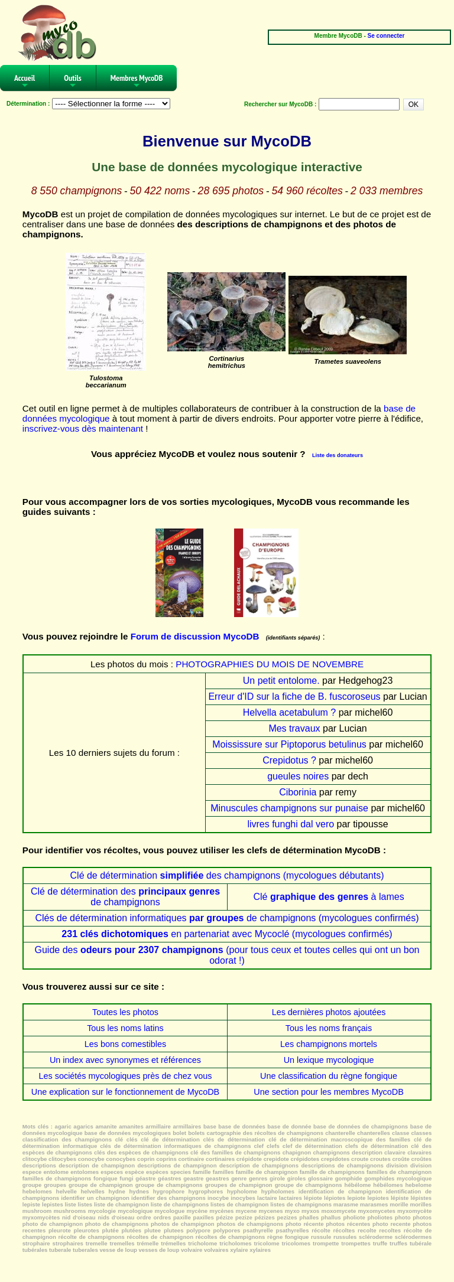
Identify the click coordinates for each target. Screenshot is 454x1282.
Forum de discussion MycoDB (195, 636)
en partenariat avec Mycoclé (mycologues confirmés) (226, 934)
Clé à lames (328, 897)
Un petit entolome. (281, 681)
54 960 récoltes (306, 191)
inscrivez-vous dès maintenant (82, 428)
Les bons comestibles (125, 1044)
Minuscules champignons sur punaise (289, 808)
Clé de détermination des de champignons (125, 896)
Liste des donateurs (337, 455)
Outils (73, 82)
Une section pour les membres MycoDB (329, 1092)
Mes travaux (294, 728)
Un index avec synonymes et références (125, 1060)
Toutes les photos (125, 1012)
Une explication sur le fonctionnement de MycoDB (125, 1092)
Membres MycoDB (137, 82)
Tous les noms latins (125, 1028)
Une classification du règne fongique (328, 1076)
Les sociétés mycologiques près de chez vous (125, 1076)
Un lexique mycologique (329, 1060)
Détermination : (28, 103)
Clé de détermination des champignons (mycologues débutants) (227, 875)
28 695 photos (231, 191)
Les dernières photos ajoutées (329, 1012)
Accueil (24, 82)
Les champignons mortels (328, 1044)
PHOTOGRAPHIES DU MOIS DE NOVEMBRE (270, 664)
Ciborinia (297, 792)
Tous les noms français (329, 1028)
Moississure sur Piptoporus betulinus (289, 744)
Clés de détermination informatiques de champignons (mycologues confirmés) (227, 918)
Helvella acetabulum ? (289, 712)
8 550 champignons (76, 191)
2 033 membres (387, 191)
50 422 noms (160, 191)
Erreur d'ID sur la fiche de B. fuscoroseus (294, 696)
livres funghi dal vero (290, 824)
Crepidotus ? (289, 760)
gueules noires (298, 776)
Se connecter (386, 35)
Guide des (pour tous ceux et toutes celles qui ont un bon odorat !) (227, 955)
